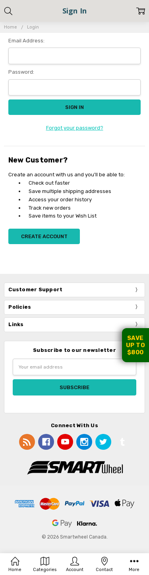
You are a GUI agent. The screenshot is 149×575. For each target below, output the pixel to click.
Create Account (44, 236)
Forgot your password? (74, 128)
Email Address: (26, 41)
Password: (21, 72)
